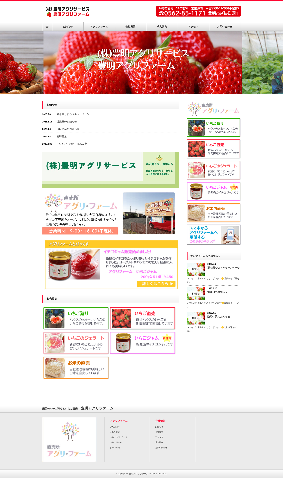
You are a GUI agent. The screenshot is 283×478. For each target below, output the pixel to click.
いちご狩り (115, 427)
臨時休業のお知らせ (68, 129)
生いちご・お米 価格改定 (72, 143)
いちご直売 (115, 432)
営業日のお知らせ (67, 121)
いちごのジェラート (119, 437)
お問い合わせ (161, 447)
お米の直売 (115, 447)
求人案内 (159, 442)
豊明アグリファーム (138, 473)
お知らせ (159, 427)
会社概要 (159, 432)
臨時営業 (62, 136)
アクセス (159, 437)
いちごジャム (116, 442)
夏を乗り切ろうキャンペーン (73, 114)
